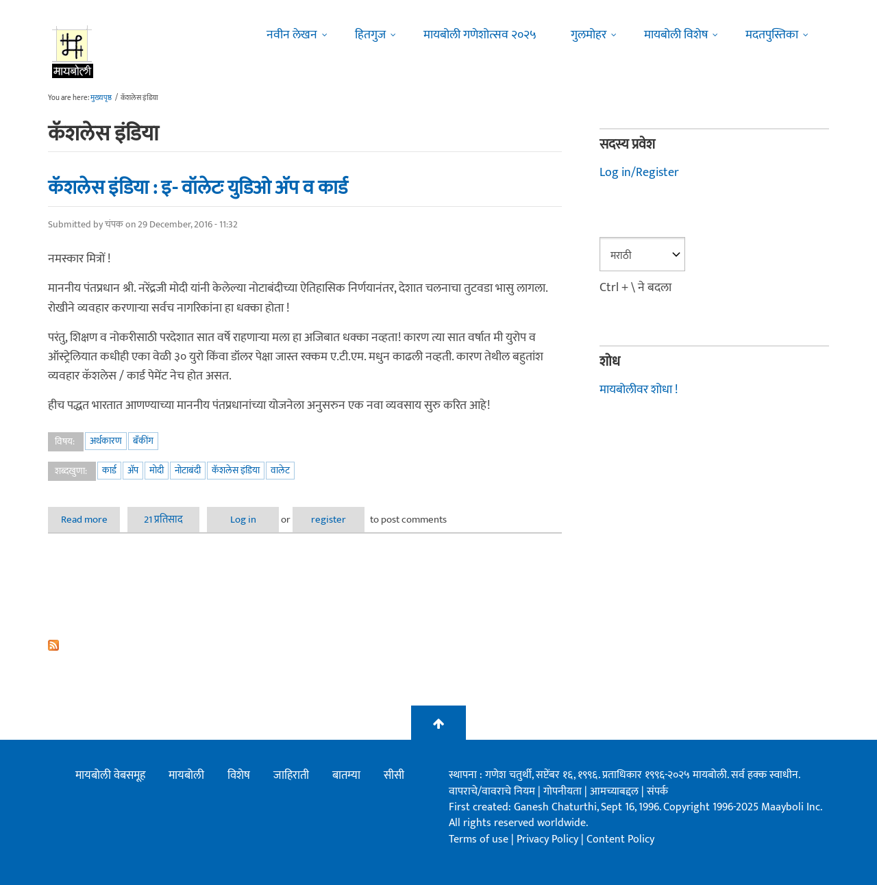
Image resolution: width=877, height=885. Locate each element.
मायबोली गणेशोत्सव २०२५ (479, 35)
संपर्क (657, 791)
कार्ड (109, 470)
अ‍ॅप (132, 470)
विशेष (238, 775)
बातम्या (346, 775)
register (328, 519)
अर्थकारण (106, 441)
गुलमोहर (588, 35)
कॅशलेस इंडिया (236, 470)
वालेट (280, 470)
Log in (243, 519)
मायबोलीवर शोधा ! (639, 389)
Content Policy (620, 839)
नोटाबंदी (188, 470)
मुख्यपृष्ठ (101, 98)
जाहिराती (291, 775)
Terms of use (478, 839)
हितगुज (370, 35)
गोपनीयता (563, 791)
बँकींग (143, 441)
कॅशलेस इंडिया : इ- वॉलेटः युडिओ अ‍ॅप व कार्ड (197, 187)
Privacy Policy (549, 839)
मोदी (156, 470)
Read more (91, 519)
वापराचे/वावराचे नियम (492, 791)
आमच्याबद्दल (615, 791)
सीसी (394, 775)
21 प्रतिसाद (163, 519)
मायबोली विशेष (676, 35)
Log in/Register (639, 172)
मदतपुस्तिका (771, 35)
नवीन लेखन (292, 35)
